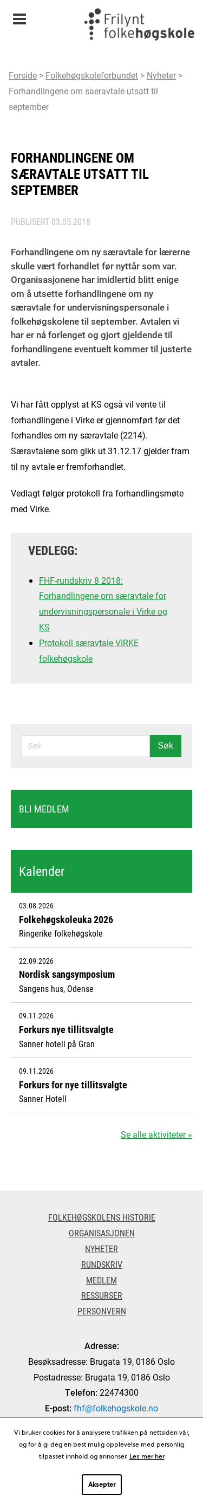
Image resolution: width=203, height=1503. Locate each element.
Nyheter (161, 75)
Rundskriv (101, 1264)
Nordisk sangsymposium (67, 974)
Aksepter (101, 1484)
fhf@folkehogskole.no (116, 1408)
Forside (23, 75)
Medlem (101, 1280)
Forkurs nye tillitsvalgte (66, 1029)
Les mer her (147, 1456)
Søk (165, 745)
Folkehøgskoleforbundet (91, 75)
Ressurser (101, 1295)
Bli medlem (44, 808)
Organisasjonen (102, 1232)
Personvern (101, 1311)
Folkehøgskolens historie (101, 1217)
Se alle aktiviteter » (156, 1134)
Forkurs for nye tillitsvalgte (73, 1084)
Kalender (41, 871)
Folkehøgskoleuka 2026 (66, 919)
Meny (19, 15)
